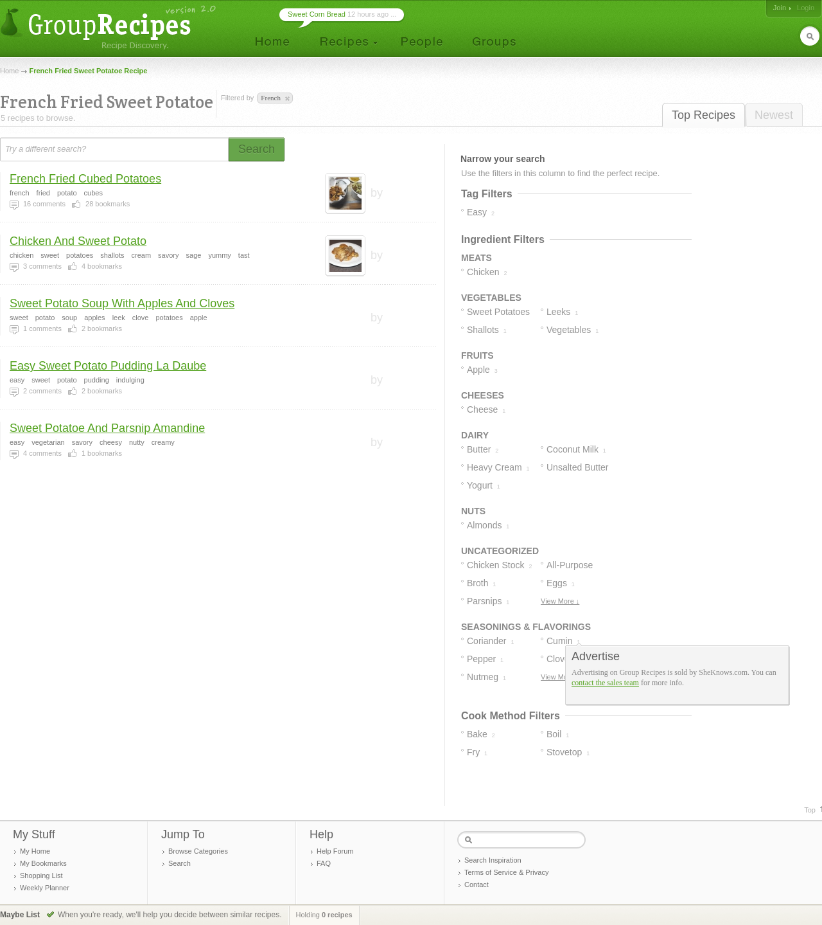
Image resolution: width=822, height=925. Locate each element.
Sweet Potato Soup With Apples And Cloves (122, 303)
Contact (476, 884)
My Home (35, 851)
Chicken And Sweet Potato (78, 241)
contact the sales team (605, 682)
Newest (774, 115)
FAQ (324, 863)
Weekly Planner (44, 888)
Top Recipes (703, 115)
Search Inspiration (492, 860)
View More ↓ (560, 601)
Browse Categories (198, 851)
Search (179, 863)
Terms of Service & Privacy (506, 872)
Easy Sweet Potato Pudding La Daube (108, 365)
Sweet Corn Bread (316, 14)
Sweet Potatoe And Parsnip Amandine (107, 428)
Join (779, 8)
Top (810, 810)
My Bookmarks (43, 863)
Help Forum (335, 851)
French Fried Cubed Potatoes (85, 178)
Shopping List (41, 875)
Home (9, 71)
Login (805, 8)
